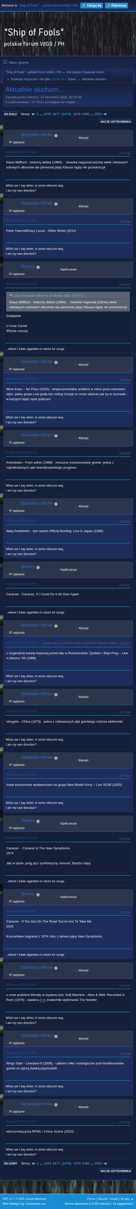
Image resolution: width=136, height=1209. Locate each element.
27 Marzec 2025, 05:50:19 (21, 452)
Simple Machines (36, 1198)
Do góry (10, 1163)
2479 (77, 114)
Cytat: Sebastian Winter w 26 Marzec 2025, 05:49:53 (48, 296)
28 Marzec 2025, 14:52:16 (21, 774)
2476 (47, 114)
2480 (86, 114)
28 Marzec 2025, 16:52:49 (21, 837)
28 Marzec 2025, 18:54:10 (21, 984)
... (42, 114)
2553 (98, 114)
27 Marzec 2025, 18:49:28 (21, 642)
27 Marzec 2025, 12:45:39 (21, 520)
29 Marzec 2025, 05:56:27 (21, 1052)
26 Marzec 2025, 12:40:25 (21, 220)
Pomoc (91, 1198)
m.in (43, 1000)
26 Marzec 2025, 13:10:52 (21, 283)
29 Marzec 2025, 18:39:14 (21, 1121)
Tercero (28, 266)
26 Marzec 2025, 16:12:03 (21, 378)
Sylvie (72, 79)
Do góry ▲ (127, 1198)
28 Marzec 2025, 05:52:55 (21, 711)
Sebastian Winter (37, 134)
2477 (56, 114)
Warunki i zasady (108, 1198)
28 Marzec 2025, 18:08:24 (21, 911)
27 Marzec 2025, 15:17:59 (21, 584)
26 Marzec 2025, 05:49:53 (21, 152)
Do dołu (10, 114)
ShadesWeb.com (36, 1203)
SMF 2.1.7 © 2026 (13, 1198)
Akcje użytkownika (115, 121)
